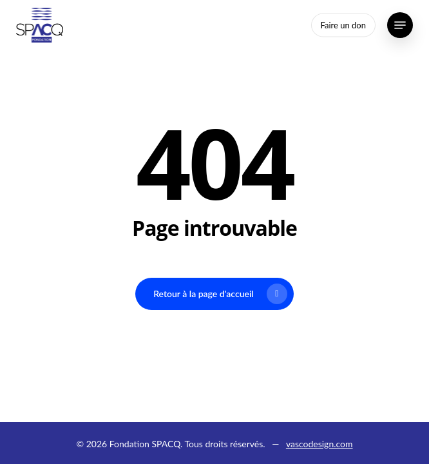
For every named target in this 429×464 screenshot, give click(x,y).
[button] (400, 25)
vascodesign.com (319, 443)
